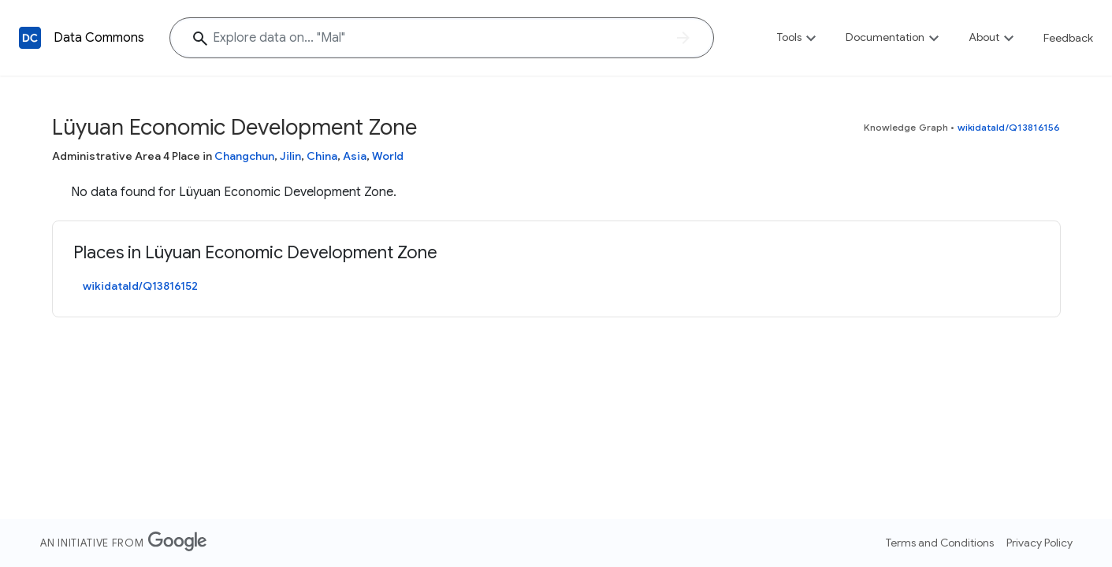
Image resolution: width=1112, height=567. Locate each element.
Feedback (1068, 38)
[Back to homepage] (30, 38)
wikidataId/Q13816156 (1009, 127)
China (322, 156)
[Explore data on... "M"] (442, 38)
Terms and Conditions (940, 543)
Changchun (244, 156)
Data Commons (99, 38)
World (388, 156)
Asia (354, 156)
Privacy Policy (1039, 543)
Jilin (290, 156)
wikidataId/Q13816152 (140, 286)
